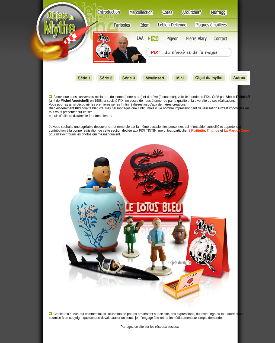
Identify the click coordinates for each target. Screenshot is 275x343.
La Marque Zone (236, 130)
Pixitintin (198, 130)
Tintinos (213, 130)
